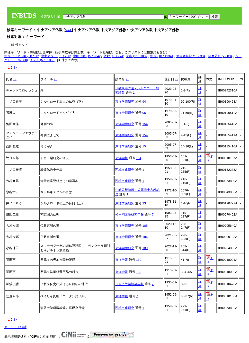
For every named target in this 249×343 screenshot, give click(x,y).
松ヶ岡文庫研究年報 (129, 214)
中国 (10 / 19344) (162, 56)
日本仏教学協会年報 (129, 284)
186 (145, 237)
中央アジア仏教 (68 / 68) (21, 56)
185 (145, 225)
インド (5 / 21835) (42, 60)
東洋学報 (121, 158)
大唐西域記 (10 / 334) (191, 56)
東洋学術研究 (124, 101)
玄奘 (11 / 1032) (137, 56)
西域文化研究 (124, 170)
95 (144, 113)
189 (145, 248)
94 (144, 101)
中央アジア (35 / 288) (56, 56)
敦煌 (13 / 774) (114, 56)
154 (145, 124)
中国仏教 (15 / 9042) (87, 56)
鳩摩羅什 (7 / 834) (220, 56)
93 (144, 203)
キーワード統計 (15, 327)
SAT (68, 30)
